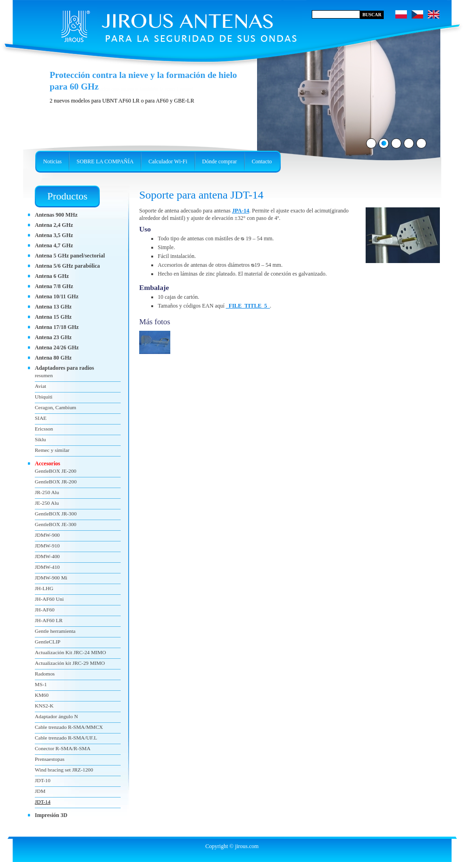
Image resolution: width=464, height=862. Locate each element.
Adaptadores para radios (64, 368)
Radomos (45, 673)
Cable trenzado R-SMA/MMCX (69, 727)
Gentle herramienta (55, 631)
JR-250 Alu (47, 492)
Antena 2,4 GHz (54, 225)
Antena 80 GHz (53, 357)
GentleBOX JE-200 (56, 471)
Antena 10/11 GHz (56, 296)
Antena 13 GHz (53, 306)
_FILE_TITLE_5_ (248, 305)
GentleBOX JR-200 (56, 481)
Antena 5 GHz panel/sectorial (70, 255)
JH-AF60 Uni (49, 599)
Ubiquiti (43, 396)
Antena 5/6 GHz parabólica (67, 266)
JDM (40, 791)
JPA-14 (240, 210)
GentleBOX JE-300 (56, 524)
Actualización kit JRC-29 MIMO (70, 663)
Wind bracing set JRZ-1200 (64, 769)
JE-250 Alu (47, 503)
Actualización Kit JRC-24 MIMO (70, 652)
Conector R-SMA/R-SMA (62, 748)
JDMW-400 (47, 556)
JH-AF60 (44, 609)
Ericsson (44, 428)
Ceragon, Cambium (55, 407)
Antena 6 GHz (52, 276)
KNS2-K (44, 705)
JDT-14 (43, 801)
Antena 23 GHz (53, 337)
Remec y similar (52, 450)
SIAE (40, 418)
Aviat (40, 386)
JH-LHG (44, 588)
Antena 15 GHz (53, 317)
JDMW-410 (47, 567)
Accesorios (47, 463)
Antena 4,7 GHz (54, 245)
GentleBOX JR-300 (56, 513)
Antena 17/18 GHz (57, 327)
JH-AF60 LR (49, 620)
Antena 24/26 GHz (57, 347)
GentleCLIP (47, 641)
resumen (44, 375)
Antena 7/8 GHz (54, 286)
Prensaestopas (49, 759)
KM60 (42, 695)
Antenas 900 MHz (56, 215)
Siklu (40, 439)
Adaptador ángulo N (56, 716)
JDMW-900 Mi (51, 577)
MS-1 (41, 684)
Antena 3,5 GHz (54, 235)
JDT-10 (43, 780)
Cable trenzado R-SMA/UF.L (66, 737)
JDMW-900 (47, 535)
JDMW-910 (47, 545)
